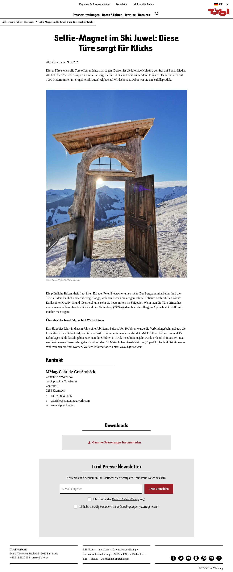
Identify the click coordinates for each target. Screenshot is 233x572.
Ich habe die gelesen (119, 506)
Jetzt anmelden (159, 488)
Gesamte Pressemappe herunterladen (116, 442)
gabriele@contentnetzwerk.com (70, 400)
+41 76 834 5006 (61, 396)
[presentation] (117, 519)
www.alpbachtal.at (62, 405)
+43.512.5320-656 (20, 557)
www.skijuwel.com (131, 346)
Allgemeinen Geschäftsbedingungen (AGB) (120, 506)
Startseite (29, 22)
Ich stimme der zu (119, 499)
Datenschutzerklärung (125, 499)
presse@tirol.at (40, 557)
